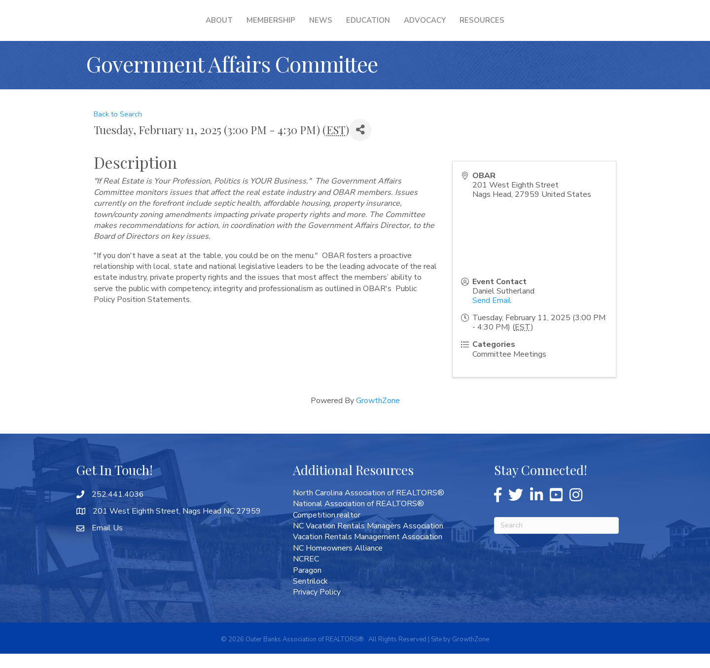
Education (432, 27)
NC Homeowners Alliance (338, 562)
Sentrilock (310, 595)
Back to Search (118, 128)
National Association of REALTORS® (358, 518)
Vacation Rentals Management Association (367, 551)
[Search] (556, 539)
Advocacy (488, 27)
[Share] (360, 144)
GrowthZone (378, 414)
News (257, 27)
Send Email (491, 314)
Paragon (307, 584)
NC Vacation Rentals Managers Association (368, 540)
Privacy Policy (317, 606)
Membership (207, 27)
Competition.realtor (326, 529)
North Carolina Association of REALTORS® (368, 507)
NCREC (306, 573)
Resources (545, 27)
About (156, 27)
